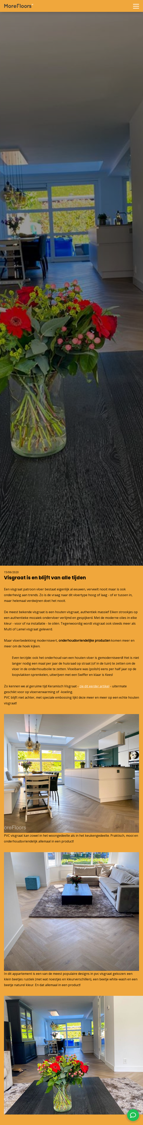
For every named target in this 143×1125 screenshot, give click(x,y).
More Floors (19, 6)
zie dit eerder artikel (94, 686)
